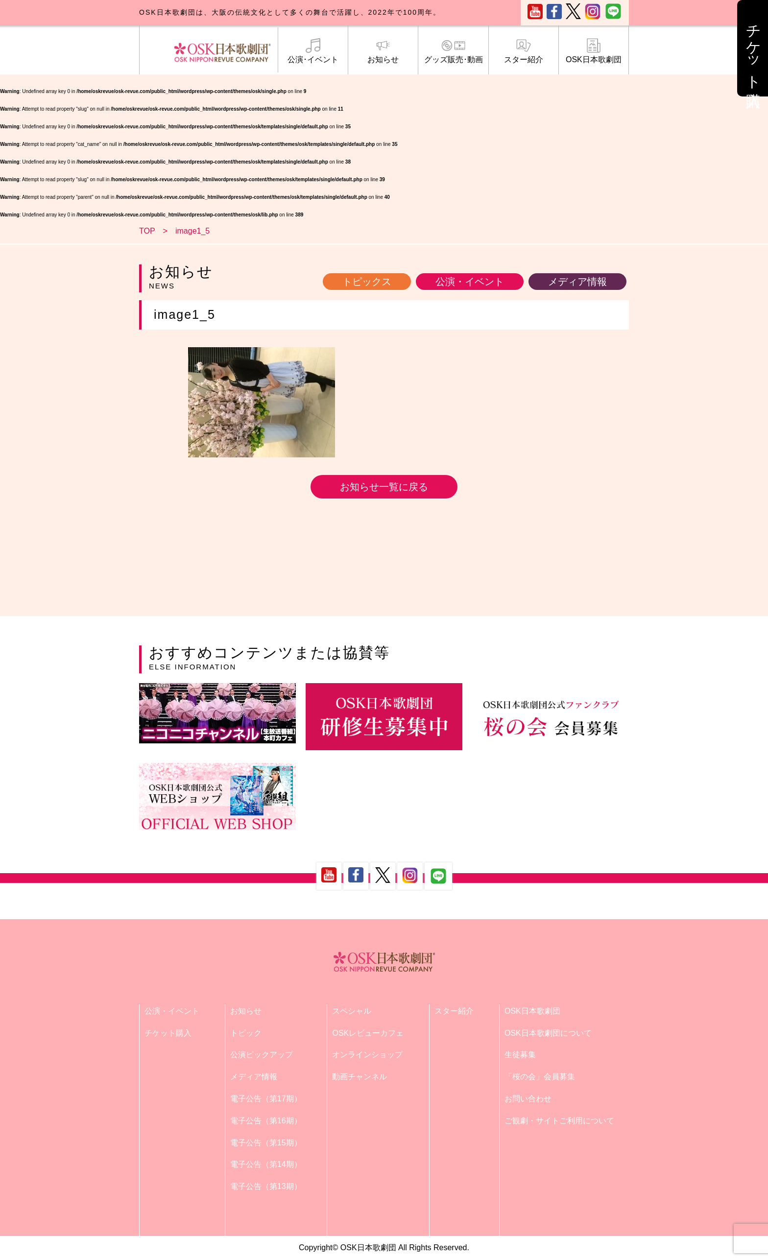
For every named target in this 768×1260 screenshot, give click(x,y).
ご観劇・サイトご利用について (559, 1121)
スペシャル (351, 1011)
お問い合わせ (528, 1098)
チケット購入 (168, 1033)
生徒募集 (520, 1054)
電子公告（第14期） (266, 1164)
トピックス (366, 281)
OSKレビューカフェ (368, 1033)
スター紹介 (523, 51)
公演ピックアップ (261, 1054)
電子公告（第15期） (266, 1143)
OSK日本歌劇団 (593, 51)
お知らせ (383, 51)
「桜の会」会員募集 (539, 1076)
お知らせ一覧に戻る (384, 486)
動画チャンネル (359, 1076)
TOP (147, 231)
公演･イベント (313, 51)
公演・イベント (469, 281)
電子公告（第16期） (266, 1121)
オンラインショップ (367, 1054)
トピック (246, 1033)
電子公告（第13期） (266, 1186)
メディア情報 (577, 281)
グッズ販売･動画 (453, 51)
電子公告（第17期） (266, 1098)
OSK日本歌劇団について (548, 1033)
